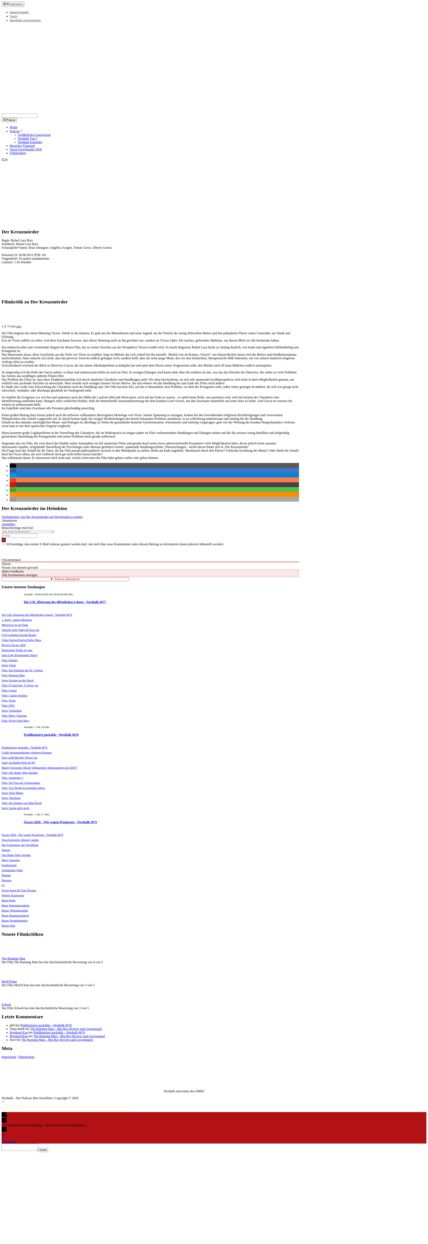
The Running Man (13, 958)
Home (14, 127)
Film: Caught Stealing (14, 695)
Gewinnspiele (19, 12)
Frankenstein (9, 865)
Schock (6, 1004)
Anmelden (8, 524)
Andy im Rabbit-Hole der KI (18, 762)
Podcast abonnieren (67, 579)
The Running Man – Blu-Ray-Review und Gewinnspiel (66, 1029)
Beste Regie (9, 900)
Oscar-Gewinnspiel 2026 (26, 149)
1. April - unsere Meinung (17, 619)
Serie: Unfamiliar (12, 710)
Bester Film (8, 925)
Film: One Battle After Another (20, 772)
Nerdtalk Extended (30, 142)
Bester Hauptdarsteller (15, 920)
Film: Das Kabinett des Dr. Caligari (22, 670)
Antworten (10, 1141)
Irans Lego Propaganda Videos (19, 655)
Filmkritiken (18, 153)
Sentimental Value (12, 870)
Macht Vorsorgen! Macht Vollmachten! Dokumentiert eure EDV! (39, 767)
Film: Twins (9, 700)
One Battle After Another (16, 855)
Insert (47, 1151)
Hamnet (6, 875)
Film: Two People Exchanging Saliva (23, 788)
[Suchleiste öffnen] (5, 160)
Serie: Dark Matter (12, 793)
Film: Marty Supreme (14, 715)
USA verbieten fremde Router (19, 635)
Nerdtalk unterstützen (25, 20)
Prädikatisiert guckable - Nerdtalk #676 (51, 734)
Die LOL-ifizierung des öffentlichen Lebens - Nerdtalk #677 (65, 602)
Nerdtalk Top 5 (27, 138)
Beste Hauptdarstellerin (15, 915)
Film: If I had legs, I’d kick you (20, 685)
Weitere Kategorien (13, 895)
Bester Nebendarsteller (15, 910)
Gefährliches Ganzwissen (34, 135)
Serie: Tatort (9, 665)
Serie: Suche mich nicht (15, 808)
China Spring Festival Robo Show (21, 640)
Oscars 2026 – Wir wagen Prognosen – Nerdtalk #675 (60, 822)
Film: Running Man (13, 675)
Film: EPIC (8, 705)
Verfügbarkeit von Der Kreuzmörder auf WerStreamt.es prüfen (42, 517)
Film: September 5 (12, 777)
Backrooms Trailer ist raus (17, 650)
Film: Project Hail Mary (16, 720)
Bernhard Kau (19, 1032)
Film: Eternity (10, 660)
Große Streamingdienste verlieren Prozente (27, 752)
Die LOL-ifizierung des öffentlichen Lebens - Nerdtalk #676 (37, 614)
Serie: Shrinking (11, 798)
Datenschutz (27, 1057)
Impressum (9, 1057)
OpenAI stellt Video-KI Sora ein (20, 630)
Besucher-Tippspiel (22, 145)
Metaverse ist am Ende (15, 625)
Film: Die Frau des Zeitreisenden (21, 782)
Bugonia (7, 880)
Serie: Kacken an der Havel (18, 680)
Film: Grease (9, 690)
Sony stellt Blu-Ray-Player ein (19, 757)
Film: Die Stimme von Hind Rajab (22, 803)
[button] (13, 466)
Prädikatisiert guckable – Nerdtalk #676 (46, 1025)
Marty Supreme (11, 860)
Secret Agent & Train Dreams (19, 890)
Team (14, 16)
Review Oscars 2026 (14, 645)
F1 (3, 885)
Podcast (16, 131)
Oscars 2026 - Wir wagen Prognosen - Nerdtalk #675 (32, 835)
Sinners (6, 850)
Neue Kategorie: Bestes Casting (20, 840)
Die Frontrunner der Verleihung (20, 845)
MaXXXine (9, 981)
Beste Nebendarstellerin (15, 905)
